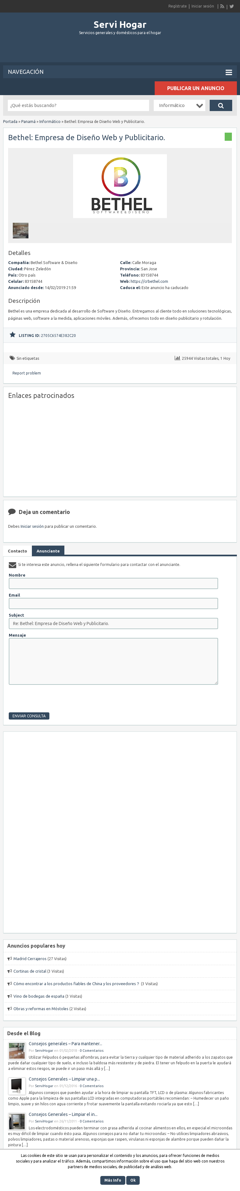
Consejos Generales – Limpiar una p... (64, 1079)
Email (14, 595)
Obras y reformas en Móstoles (40, 1008)
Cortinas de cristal (29, 971)
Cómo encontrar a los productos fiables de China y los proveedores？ (76, 983)
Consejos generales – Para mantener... (65, 1043)
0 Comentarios (91, 1050)
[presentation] (56, 700)
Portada (10, 122)
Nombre (17, 575)
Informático (50, 122)
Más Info (112, 1180)
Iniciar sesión (203, 6)
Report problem (26, 373)
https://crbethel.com (149, 281)
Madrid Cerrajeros (30, 958)
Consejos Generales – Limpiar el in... (63, 1114)
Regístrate (177, 6)
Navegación (120, 72)
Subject (16, 615)
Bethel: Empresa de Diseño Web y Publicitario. (86, 137)
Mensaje (17, 635)
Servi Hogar (120, 24)
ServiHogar (44, 1050)
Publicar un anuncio (195, 88)
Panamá (28, 122)
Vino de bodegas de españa (38, 996)
